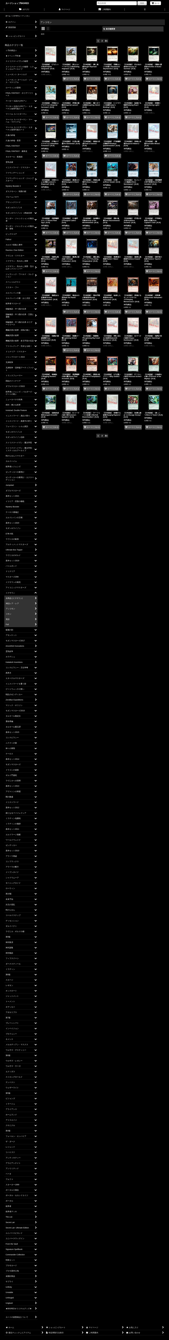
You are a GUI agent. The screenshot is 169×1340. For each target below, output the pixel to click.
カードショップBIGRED (17, 3)
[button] (145, 10)
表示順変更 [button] (109, 29)
